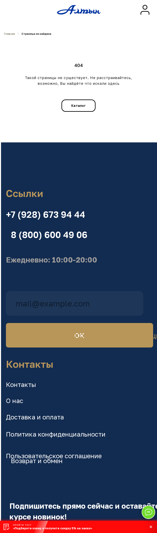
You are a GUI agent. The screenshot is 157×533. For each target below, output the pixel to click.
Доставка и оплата (35, 417)
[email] (74, 303)
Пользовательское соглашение (54, 456)
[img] (145, 10)
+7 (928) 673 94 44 (45, 214)
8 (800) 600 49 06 (49, 234)
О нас (14, 400)
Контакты (21, 384)
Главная (9, 33)
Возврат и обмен (37, 461)
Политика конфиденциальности (56, 434)
